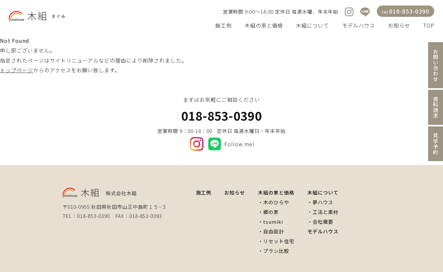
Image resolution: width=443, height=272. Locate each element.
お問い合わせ (435, 65)
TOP (428, 25)
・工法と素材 (322, 211)
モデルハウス (358, 25)
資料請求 (435, 107)
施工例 (223, 25)
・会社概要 (320, 221)
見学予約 (435, 144)
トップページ (16, 70)
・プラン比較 (273, 250)
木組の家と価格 (264, 25)
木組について (312, 25)
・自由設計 (271, 231)
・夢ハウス (320, 202)
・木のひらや (273, 202)
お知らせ (399, 25)
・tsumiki (270, 221)
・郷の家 (268, 211)
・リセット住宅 (276, 241)
